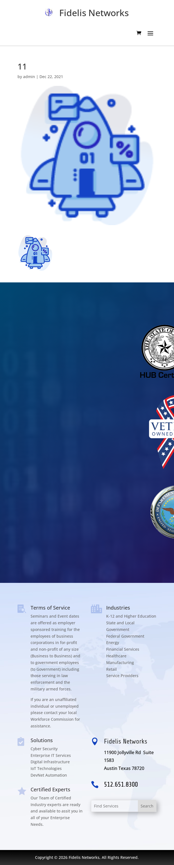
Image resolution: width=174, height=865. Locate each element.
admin (29, 76)
